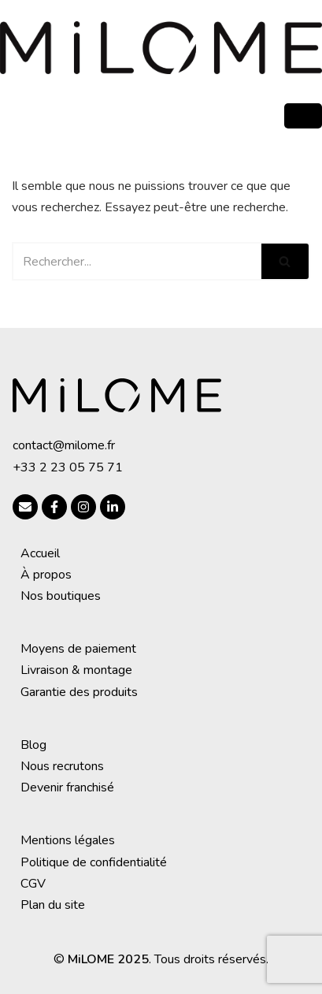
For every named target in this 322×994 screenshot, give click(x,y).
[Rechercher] (136, 261)
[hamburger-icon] (303, 115)
